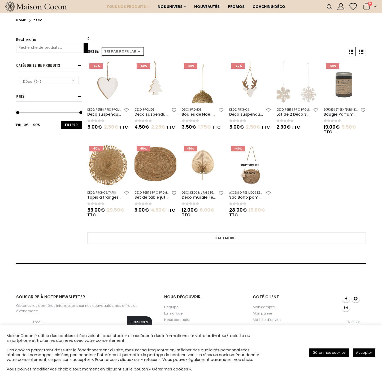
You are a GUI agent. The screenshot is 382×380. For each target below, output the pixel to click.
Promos (236, 6)
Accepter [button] (364, 352)
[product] (108, 82)
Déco (90, 110)
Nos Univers (170, 6)
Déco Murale (199, 193)
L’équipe (171, 306)
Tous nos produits (126, 6)
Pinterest (356, 299)
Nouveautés (207, 6)
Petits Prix (103, 110)
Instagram (346, 308)
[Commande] (123, 51)
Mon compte (264, 306)
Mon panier (263, 313)
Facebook (346, 299)
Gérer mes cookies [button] (329, 352)
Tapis (112, 193)
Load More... (226, 238)
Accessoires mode (242, 193)
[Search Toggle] (329, 7)
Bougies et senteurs (338, 110)
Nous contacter (177, 319)
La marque (173, 313)
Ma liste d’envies (267, 319)
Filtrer (71, 125)
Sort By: (93, 51)
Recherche (26, 39)
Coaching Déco (269, 6)
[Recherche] (86, 48)
